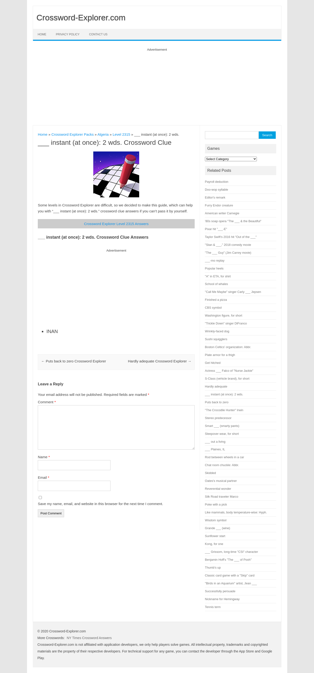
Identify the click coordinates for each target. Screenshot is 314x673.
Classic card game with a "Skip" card (229, 575)
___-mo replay (214, 260)
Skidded (210, 473)
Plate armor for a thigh (220, 355)
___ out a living (215, 441)
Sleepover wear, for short (222, 434)
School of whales (216, 284)
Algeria (103, 134)
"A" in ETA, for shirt (218, 276)
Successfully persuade (220, 591)
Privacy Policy (68, 34)
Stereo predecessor (218, 418)
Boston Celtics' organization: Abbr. (228, 347)
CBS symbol (213, 307)
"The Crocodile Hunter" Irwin (224, 410)
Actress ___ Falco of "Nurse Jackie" (229, 370)
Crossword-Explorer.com (81, 17)
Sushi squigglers (216, 339)
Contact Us (98, 34)
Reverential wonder (218, 488)
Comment (47, 402)
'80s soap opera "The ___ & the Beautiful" (233, 221)
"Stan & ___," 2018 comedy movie (228, 245)
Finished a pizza (216, 300)
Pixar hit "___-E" (216, 229)
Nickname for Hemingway (222, 599)
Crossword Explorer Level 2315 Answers (116, 224)
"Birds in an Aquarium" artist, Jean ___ (231, 583)
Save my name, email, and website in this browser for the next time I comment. (100, 504)
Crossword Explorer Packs (72, 134)
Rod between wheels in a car (224, 457)
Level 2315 (121, 134)
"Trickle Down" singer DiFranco (226, 323)
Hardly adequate (216, 386)
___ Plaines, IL (215, 449)
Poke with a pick (216, 504)
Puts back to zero (216, 402)
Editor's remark (215, 197)
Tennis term (213, 607)
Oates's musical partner (221, 481)
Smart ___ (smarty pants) (222, 426)
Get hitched (212, 363)
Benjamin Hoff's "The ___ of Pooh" (228, 559)
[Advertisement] (157, 84)
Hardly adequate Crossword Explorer (159, 361)
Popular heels (214, 268)
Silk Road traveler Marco (221, 496)
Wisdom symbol (215, 520)
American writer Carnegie (222, 213)
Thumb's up (213, 567)
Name (44, 457)
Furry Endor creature (219, 205)
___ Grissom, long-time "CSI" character (231, 552)
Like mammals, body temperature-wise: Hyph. (236, 512)
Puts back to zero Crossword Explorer (73, 361)
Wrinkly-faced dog (217, 331)
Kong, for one (214, 544)
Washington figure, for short (223, 315)
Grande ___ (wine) (217, 528)
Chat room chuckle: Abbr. (222, 465)
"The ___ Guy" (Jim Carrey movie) (228, 252)
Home (42, 34)
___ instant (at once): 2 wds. (224, 394)
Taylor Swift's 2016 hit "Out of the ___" (231, 237)
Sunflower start (215, 536)
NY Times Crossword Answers (89, 638)
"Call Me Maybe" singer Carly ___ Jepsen (233, 292)
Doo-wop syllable (216, 189)
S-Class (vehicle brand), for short (227, 378)
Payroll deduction (216, 181)
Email (43, 477)
